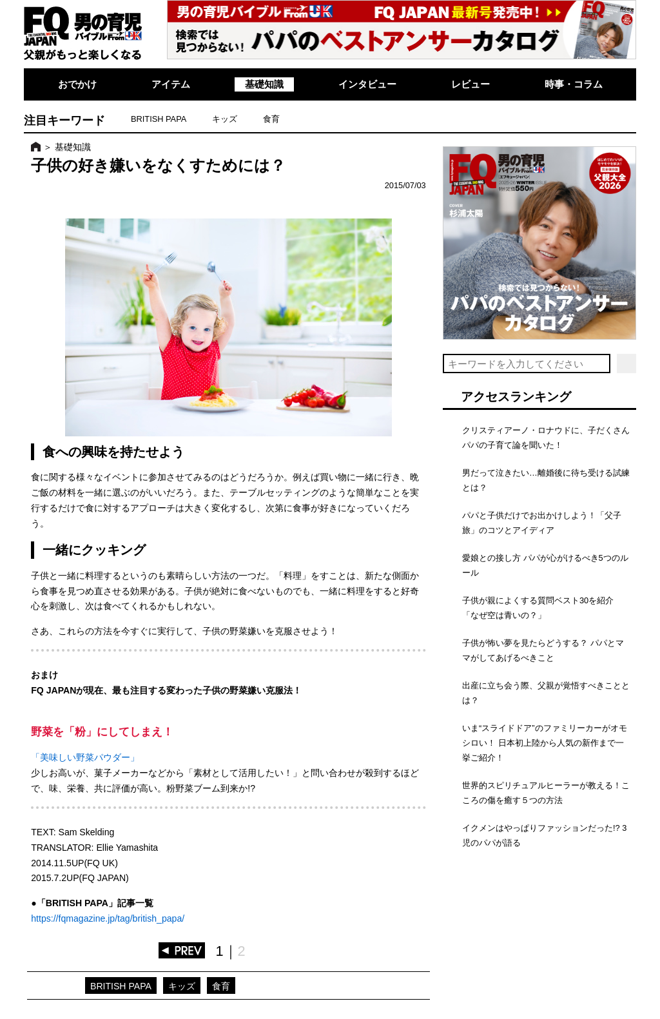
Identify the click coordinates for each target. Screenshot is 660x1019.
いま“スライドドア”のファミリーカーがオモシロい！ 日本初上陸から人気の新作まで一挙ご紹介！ (544, 742)
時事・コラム (574, 84)
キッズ (224, 119)
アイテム (170, 84)
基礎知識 (264, 84)
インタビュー (367, 84)
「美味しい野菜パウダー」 (85, 757)
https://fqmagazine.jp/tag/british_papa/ (107, 918)
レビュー (470, 84)
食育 (271, 119)
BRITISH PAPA (158, 119)
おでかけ (77, 84)
